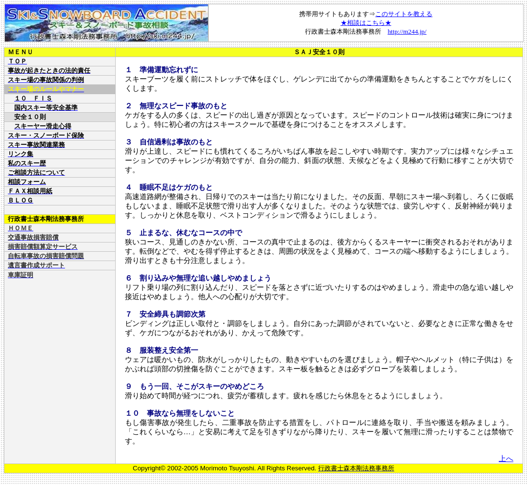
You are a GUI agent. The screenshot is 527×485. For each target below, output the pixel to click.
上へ (506, 459)
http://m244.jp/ (406, 31)
